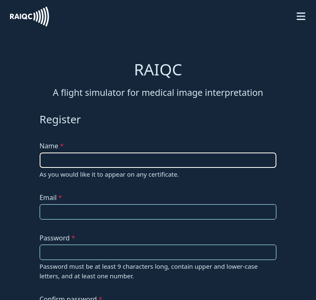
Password (57, 237)
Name (52, 145)
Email (51, 197)
